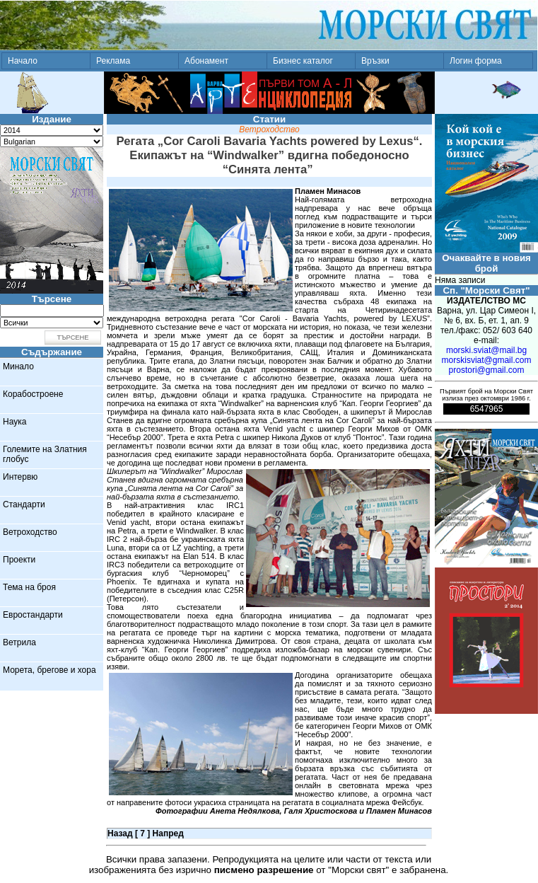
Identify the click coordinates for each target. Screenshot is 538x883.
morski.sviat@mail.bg (486, 350)
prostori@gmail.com (487, 370)
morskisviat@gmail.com (487, 360)
